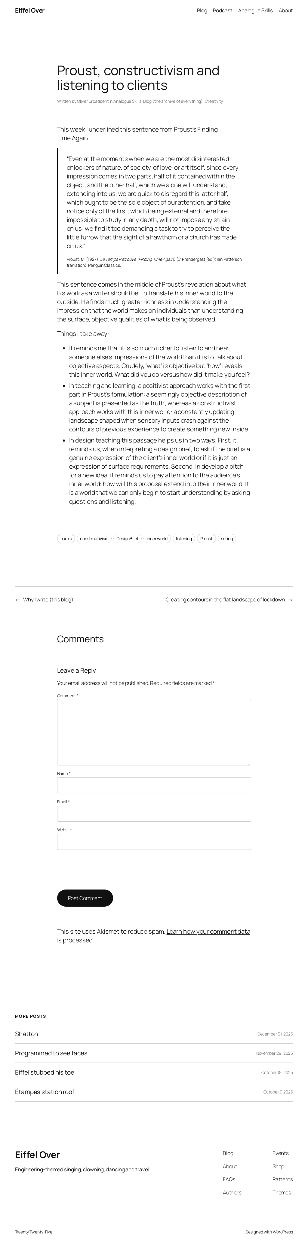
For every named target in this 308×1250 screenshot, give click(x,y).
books (66, 538)
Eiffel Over (30, 10)
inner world (157, 538)
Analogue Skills (127, 101)
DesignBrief (127, 538)
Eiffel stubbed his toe (44, 1072)
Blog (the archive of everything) (173, 101)
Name (64, 773)
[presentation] (103, 869)
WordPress (283, 1232)
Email (63, 801)
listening (184, 538)
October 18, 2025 (277, 1072)
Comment (68, 695)
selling (227, 538)
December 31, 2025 (275, 1034)
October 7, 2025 (278, 1092)
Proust (206, 538)
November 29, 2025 (274, 1053)
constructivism (94, 538)
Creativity (214, 101)
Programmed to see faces (51, 1053)
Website (64, 829)
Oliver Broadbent (92, 101)
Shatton (26, 1033)
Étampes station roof (44, 1091)
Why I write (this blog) (48, 599)
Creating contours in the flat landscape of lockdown (225, 599)
